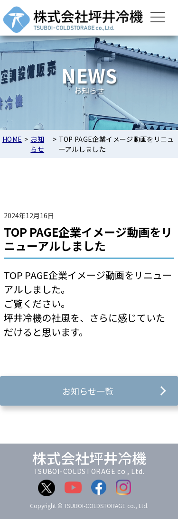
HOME (12, 139)
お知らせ (37, 144)
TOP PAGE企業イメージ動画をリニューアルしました (88, 238)
